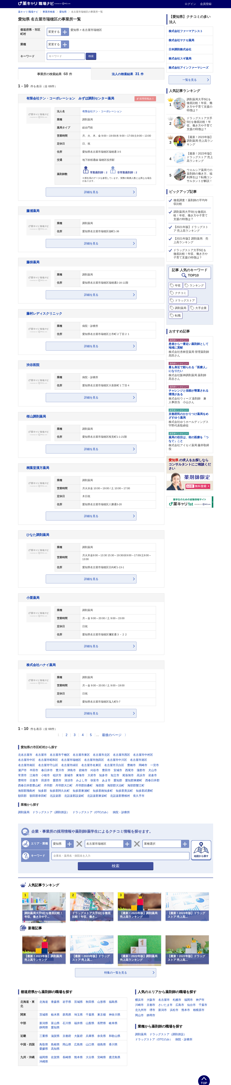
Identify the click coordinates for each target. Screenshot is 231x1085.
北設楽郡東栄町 (97, 795)
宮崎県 (101, 1057)
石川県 (67, 1023)
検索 (91, 56)
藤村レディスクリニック (44, 313)
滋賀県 (55, 1035)
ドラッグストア (185, 300)
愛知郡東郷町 (133, 780)
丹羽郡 (48, 785)
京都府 (67, 1035)
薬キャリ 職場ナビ (28, 11)
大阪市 (151, 999)
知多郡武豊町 (144, 790)
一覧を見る (190, 79)
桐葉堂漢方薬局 (37, 468)
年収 (178, 285)
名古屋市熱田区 (94, 759)
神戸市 (200, 999)
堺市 (152, 1010)
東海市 (80, 775)
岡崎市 (143, 765)
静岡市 (151, 1015)
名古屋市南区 (26, 765)
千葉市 (203, 1004)
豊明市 (22, 780)
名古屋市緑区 (69, 765)
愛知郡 (118, 780)
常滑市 (22, 775)
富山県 (55, 1023)
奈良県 (101, 1035)
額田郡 (22, 795)
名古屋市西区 (121, 754)
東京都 (101, 1014)
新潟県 (43, 1023)
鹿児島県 (114, 1057)
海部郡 (100, 785)
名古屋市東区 (81, 754)
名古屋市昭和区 (48, 759)
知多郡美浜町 (124, 790)
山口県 (90, 1044)
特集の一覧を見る (115, 972)
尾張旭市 (128, 775)
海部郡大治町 (115, 785)
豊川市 (60, 770)
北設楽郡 (55, 795)
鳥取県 (43, 1044)
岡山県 (67, 1044)
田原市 (45, 780)
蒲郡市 (141, 770)
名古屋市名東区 (91, 765)
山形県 (101, 1001)
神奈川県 (114, 1014)
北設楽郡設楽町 (74, 795)
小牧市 (45, 775)
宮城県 (78, 1001)
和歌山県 (114, 1035)
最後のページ (111, 735)
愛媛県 (43, 1048)
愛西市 (57, 780)
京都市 (151, 1004)
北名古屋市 (25, 754)
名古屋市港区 (138, 759)
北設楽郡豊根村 (120, 795)
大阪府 (78, 1035)
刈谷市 (94, 770)
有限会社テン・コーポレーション (102, 111)
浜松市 (174, 1010)
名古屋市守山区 (48, 765)
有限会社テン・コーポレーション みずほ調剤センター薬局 (70, 98)
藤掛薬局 (32, 262)
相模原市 (198, 1010)
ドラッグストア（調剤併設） (51, 812)
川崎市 (139, 1004)
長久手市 (138, 795)
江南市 (34, 775)
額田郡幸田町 (38, 795)
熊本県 (78, 1057)
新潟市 (162, 1010)
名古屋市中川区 (117, 759)
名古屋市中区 (26, 759)
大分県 (90, 1057)
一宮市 (154, 765)
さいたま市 (165, 1004)
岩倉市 (152, 775)
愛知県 (63, 11)
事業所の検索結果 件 (54, 74)
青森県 (55, 1001)
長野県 (101, 1023)
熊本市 (185, 1010)
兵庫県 (90, 1035)
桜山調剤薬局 (36, 416)
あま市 (106, 780)
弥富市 (94, 780)
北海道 (43, 1001)
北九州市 (140, 1010)
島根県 (55, 1044)
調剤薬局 (23, 812)
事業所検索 (49, 11)
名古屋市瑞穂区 (71, 759)
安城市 (118, 770)
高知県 (55, 1048)
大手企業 (201, 308)
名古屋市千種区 (60, 754)
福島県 (113, 1001)
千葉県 (90, 1014)
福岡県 (43, 1057)
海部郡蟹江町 (135, 785)
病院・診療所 (121, 812)
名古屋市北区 (101, 754)
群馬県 (67, 1014)
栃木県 (55, 1014)
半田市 (34, 770)
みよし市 (81, 780)
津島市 (71, 770)
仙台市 (191, 1004)
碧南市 (83, 770)
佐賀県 (55, 1057)
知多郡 (42, 790)
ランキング (197, 285)
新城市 (68, 775)
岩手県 (67, 1001)
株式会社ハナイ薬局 (41, 665)
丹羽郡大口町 (64, 785)
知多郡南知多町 (103, 790)
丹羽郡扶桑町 (84, 785)
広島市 (180, 1004)
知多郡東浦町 (81, 790)
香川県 (113, 1044)
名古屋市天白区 (114, 765)
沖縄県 (43, 1061)
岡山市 (139, 1015)
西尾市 (129, 770)
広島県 (78, 1044)
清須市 (68, 780)
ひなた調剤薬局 (37, 535)
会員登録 (205, 3)
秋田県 (90, 1001)
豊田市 (106, 770)
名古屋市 (41, 754)
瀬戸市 (22, 770)
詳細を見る (91, 192)
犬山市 (152, 770)
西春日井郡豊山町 (29, 785)
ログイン (191, 3)
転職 (178, 315)
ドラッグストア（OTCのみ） (91, 812)
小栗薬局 (32, 597)
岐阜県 (113, 1023)
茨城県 (43, 1014)
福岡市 (188, 999)
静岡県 (43, 1027)
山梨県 (90, 1023)
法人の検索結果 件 (128, 74)
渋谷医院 (32, 365)
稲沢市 (57, 775)
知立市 (115, 775)
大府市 (92, 775)
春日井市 (47, 770)
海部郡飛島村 (26, 790)
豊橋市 (131, 765)
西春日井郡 (152, 780)
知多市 (103, 775)
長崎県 (67, 1057)
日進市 (34, 780)
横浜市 (139, 999)
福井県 (78, 1023)
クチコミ (180, 293)
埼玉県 (78, 1014)
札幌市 (177, 999)
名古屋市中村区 (143, 754)
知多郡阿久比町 (60, 790)
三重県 (43, 1035)
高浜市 (141, 775)
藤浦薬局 (32, 211)
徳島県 (101, 1044)
